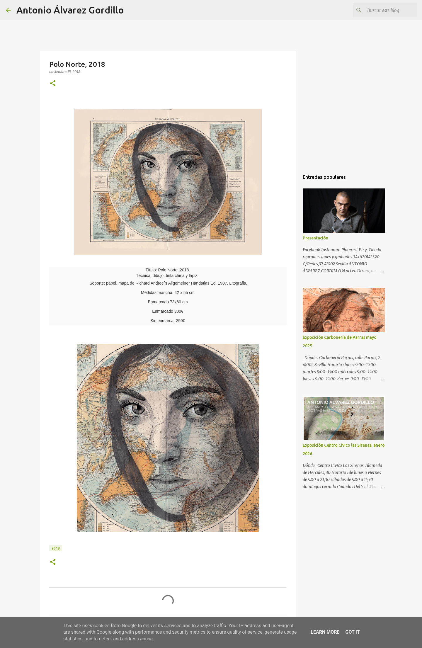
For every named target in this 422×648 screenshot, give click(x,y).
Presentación (315, 238)
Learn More (325, 632)
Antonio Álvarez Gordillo (70, 10)
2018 (56, 548)
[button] (52, 84)
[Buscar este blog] (386, 10)
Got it (352, 632)
